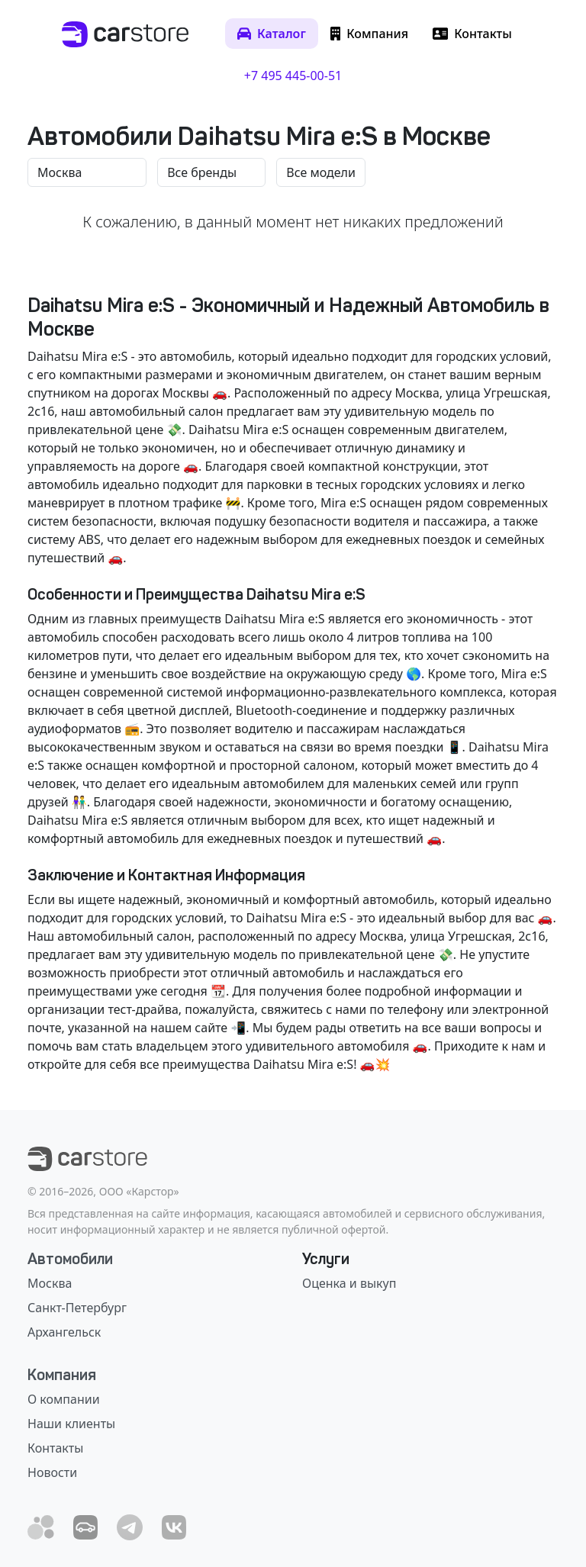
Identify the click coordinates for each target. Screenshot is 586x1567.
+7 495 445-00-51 (293, 75)
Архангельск (64, 1332)
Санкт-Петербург (77, 1307)
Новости (52, 1472)
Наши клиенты (71, 1423)
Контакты (55, 1448)
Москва (49, 1283)
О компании (63, 1399)
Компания (61, 1375)
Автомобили (70, 1259)
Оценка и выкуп (349, 1283)
